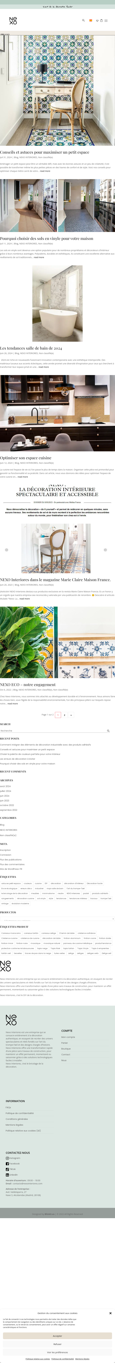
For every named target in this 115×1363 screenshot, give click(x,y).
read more (45, 171)
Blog (16, 157)
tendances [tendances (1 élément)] (61, 898)
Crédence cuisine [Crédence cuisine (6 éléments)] (9, 938)
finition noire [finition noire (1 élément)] (22, 943)
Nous (63, 1060)
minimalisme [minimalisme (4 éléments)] (48, 893)
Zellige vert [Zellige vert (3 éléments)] (106, 953)
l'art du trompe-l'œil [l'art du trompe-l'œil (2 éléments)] (76, 888)
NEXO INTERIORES (28, 157)
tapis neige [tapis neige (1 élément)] (42, 948)
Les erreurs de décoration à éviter (17, 758)
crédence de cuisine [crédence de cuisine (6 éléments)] (30, 938)
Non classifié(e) (45, 157)
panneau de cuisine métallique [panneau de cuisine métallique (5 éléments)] (77, 943)
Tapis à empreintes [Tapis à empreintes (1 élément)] (100, 948)
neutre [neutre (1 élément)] (60, 893)
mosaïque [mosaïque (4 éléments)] (35, 943)
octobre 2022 (7, 805)
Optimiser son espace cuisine (25, 457)
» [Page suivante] (71, 715)
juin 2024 (4, 795)
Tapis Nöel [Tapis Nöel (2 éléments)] (55, 948)
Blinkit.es (49, 1214)
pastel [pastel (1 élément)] (86, 893)
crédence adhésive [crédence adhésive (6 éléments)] (86, 933)
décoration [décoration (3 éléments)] (56, 883)
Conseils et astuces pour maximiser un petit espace (44, 152)
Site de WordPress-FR (11, 869)
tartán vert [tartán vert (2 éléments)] (6, 953)
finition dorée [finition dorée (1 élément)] (105, 938)
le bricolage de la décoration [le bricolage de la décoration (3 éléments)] (14, 893)
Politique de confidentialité (62, 1359)
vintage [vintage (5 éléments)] (4, 903)
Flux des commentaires (12, 864)
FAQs (8, 1107)
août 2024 (5, 786)
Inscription (5, 850)
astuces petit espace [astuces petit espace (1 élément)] (11, 883)
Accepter (57, 1335)
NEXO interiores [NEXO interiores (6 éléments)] (73, 893)
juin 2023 (4, 800)
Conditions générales (17, 1119)
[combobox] (57, 919)
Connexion (5, 854)
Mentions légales (82, 1359)
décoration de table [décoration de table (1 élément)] (51, 938)
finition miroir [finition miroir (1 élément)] (7, 943)
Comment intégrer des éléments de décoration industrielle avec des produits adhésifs (45, 744)
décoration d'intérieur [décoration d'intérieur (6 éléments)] (74, 883)
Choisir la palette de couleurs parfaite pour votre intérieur (30, 754)
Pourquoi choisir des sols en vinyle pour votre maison (46, 238)
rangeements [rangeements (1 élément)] (7, 898)
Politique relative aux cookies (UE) (23, 1130)
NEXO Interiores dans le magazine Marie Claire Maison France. (55, 579)
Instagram (14, 1158)
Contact (65, 1054)
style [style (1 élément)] (51, 898)
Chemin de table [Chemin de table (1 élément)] (66, 933)
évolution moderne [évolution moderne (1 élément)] (20, 903)
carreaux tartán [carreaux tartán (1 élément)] (31, 933)
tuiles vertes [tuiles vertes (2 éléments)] (59, 953)
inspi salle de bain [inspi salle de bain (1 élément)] (55, 888)
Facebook (14, 1163)
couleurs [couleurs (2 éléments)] (28, 883)
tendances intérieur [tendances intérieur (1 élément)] (78, 898)
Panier (64, 1042)
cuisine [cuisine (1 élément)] (38, 883)
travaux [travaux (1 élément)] (93, 898)
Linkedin (13, 1174)
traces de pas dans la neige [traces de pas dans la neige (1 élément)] (38, 953)
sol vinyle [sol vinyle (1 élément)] (41, 898)
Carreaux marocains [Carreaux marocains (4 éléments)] (11, 933)
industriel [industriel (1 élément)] (39, 888)
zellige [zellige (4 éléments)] (71, 953)
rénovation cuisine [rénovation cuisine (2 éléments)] (25, 898)
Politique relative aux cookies (38, 1359)
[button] (110, 1313)
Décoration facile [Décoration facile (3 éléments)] (94, 883)
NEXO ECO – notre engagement (28, 684)
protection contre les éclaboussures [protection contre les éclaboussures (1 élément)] (17, 948)
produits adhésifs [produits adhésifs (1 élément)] (100, 893)
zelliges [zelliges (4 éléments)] (80, 953)
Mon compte (68, 1037)
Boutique (66, 1048)
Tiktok (12, 1169)
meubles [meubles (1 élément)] (35, 893)
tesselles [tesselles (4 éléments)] (18, 953)
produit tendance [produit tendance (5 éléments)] (103, 943)
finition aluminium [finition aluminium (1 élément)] (72, 938)
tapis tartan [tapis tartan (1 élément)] (68, 948)
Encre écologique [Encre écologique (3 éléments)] (9, 888)
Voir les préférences (57, 1352)
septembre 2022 (8, 810)
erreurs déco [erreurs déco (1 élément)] (26, 888)
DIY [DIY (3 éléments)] (46, 883)
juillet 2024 (5, 791)
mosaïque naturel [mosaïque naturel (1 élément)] (52, 943)
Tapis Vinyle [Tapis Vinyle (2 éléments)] (82, 948)
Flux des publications (11, 859)
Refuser (57, 1344)
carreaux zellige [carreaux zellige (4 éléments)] (48, 933)
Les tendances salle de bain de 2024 (31, 348)
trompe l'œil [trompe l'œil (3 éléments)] (106, 898)
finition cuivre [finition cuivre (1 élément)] (90, 938)
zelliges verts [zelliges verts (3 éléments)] (93, 953)
